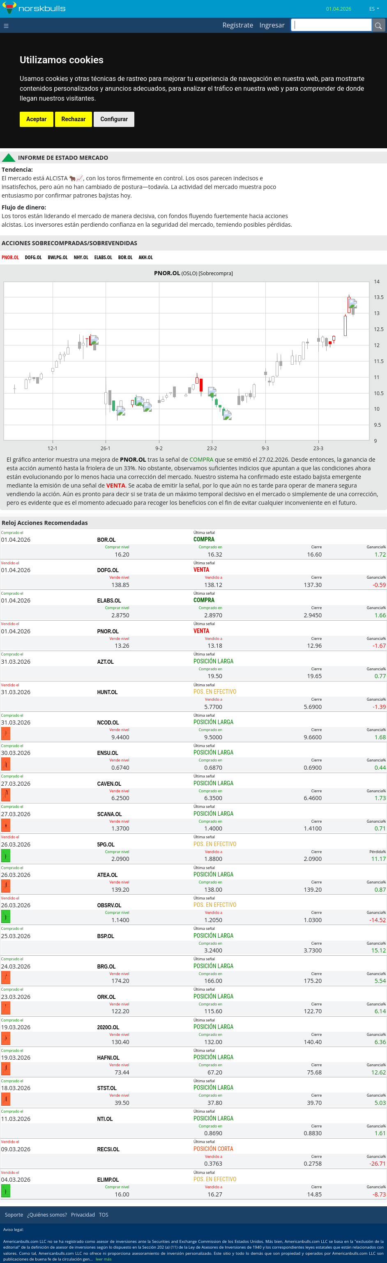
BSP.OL (105, 936)
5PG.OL (106, 844)
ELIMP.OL (108, 1179)
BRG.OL (106, 966)
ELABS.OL (109, 600)
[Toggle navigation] (8, 25)
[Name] (378, 25)
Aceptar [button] (36, 119)
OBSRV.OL (109, 905)
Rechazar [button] (74, 119)
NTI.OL (105, 1119)
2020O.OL (108, 1027)
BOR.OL (106, 539)
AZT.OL (105, 661)
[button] (377, 9)
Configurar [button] (114, 119)
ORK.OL (106, 997)
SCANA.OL (109, 814)
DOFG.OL (108, 570)
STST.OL (107, 1088)
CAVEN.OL (109, 783)
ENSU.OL (107, 753)
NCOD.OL (108, 722)
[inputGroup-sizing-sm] (331, 24)
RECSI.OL (108, 1149)
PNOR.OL (108, 631)
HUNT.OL (107, 692)
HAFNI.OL (108, 1057)
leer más (103, 1259)
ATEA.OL (107, 875)
